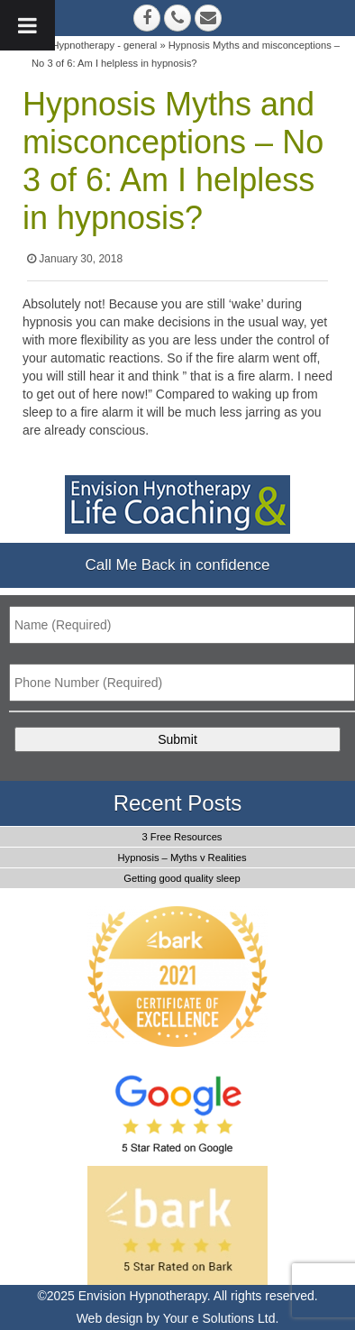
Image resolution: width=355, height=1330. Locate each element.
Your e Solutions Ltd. (221, 1318)
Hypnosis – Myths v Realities (181, 857)
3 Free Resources (182, 836)
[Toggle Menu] (27, 25)
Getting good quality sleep (181, 878)
